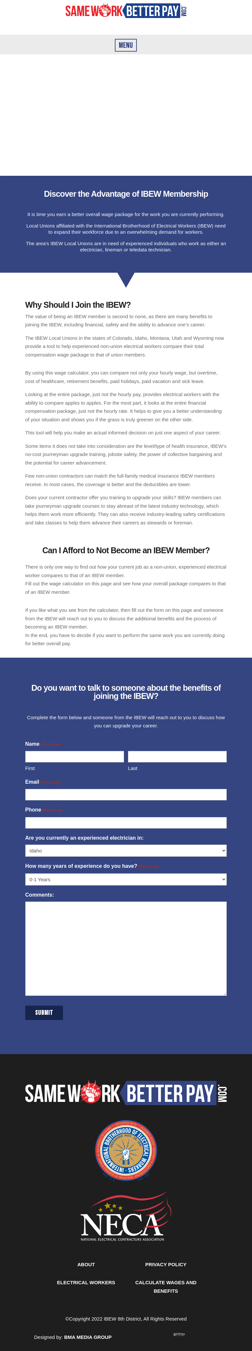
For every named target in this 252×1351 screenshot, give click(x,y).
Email (42, 782)
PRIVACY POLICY (165, 1264)
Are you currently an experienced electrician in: (84, 838)
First (30, 768)
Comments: (39, 895)
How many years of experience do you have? (91, 866)
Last (132, 768)
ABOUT (86, 1264)
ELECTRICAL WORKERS (86, 1282)
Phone (44, 810)
